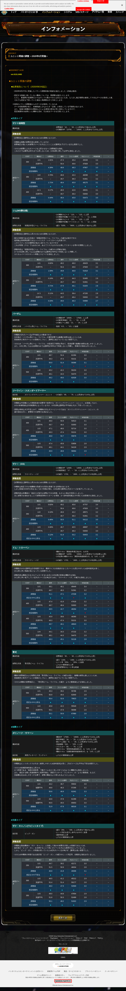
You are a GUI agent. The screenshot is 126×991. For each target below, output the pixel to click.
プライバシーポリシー (93, 971)
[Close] (122, 5)
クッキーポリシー (111, 971)
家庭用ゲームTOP (53, 971)
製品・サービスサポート (72, 971)
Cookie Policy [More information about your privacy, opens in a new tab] (9, 8)
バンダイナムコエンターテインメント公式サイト (26, 971)
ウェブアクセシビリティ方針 (78, 975)
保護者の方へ (60, 975)
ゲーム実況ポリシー (44, 975)
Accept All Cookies (83, 9)
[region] (63, 5)
